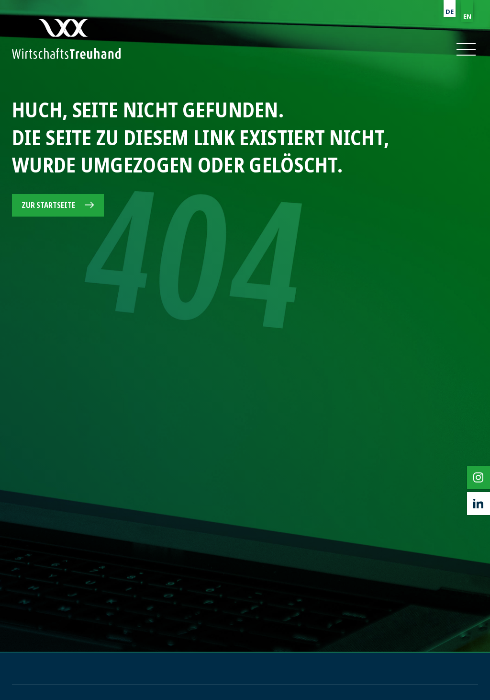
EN (467, 16)
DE (449, 11)
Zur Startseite (48, 205)
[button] (465, 49)
